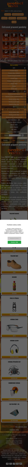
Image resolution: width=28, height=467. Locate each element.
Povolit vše (14, 242)
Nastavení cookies (14, 238)
